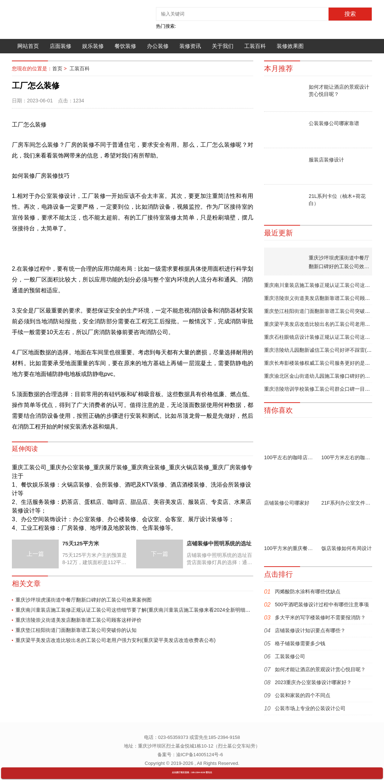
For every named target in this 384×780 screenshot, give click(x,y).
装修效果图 (290, 46)
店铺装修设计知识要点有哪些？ (310, 630)
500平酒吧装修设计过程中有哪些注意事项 (322, 604)
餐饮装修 (125, 46)
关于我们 (222, 46)
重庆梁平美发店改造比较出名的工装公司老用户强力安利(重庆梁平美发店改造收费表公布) (115, 640)
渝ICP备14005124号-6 (199, 754)
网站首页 (28, 46)
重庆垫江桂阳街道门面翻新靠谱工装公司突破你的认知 (76, 630)
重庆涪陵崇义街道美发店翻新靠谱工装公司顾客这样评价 (78, 620)
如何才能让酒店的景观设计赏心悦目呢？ (320, 669)
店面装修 (60, 46)
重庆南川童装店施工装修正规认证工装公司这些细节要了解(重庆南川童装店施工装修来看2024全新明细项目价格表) (143, 610)
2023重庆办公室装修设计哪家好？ (313, 682)
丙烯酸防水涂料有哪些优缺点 (307, 591)
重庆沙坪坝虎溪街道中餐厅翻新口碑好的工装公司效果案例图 (83, 600)
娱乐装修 (93, 46)
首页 (57, 68)
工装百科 (255, 46)
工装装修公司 (290, 656)
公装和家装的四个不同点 (302, 695)
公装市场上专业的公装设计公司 (310, 708)
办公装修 (158, 46)
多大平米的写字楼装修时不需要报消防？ (320, 617)
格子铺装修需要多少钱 (300, 643)
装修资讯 (190, 46)
